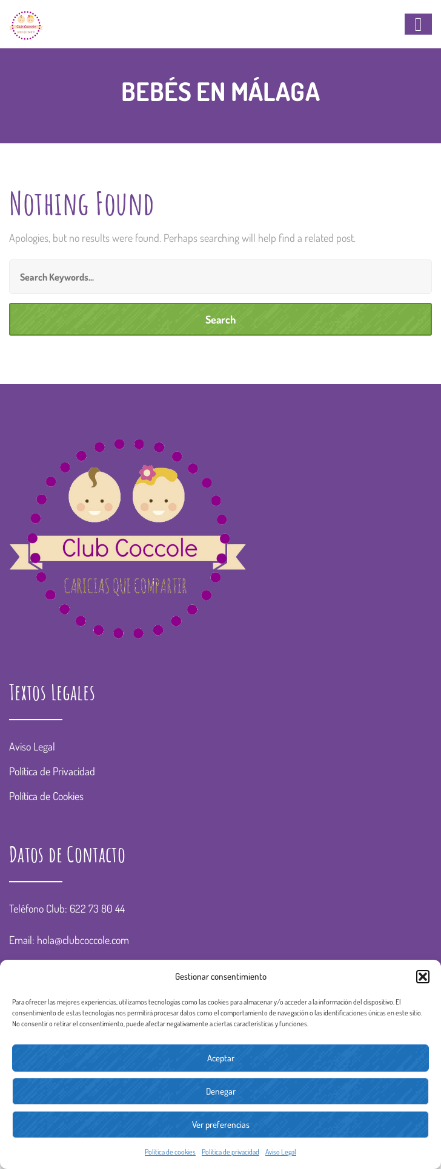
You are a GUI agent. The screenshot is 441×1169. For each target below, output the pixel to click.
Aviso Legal (280, 1151)
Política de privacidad (230, 1151)
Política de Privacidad (52, 771)
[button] (423, 977)
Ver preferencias (221, 1124)
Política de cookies (170, 1151)
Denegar (221, 1091)
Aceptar (220, 1058)
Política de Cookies (46, 796)
